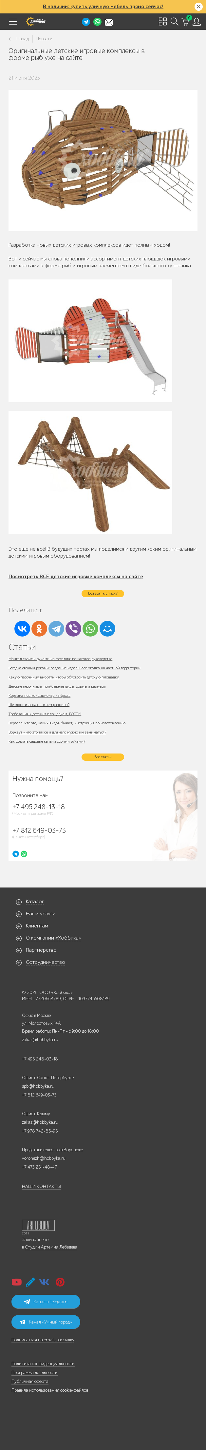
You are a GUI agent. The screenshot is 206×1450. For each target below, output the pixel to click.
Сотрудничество (45, 962)
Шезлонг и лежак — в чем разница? (39, 704)
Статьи (22, 646)
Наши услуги (40, 914)
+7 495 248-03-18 (40, 1059)
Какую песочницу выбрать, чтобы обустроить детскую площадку (64, 677)
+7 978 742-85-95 (40, 1131)
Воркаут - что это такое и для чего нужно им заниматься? (57, 732)
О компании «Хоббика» (53, 938)
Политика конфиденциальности (43, 1363)
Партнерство (41, 950)
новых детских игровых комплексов (79, 245)
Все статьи (103, 756)
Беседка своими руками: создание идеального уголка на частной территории (74, 668)
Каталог (35, 902)
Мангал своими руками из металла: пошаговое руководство (60, 659)
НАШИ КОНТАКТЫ (41, 1186)
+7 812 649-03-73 (39, 1095)
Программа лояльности (34, 1372)
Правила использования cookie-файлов (49, 1390)
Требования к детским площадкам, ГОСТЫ (45, 714)
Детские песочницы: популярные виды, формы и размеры (57, 686)
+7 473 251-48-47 (39, 1167)
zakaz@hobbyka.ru (40, 1039)
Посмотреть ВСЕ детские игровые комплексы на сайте (76, 577)
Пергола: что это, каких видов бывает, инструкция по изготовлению (67, 723)
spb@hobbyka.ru (38, 1086)
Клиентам (37, 926)
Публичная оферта (29, 1381)
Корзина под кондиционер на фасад (39, 695)
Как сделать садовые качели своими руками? (47, 741)
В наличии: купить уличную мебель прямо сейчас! (103, 7)
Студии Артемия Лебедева (51, 1247)
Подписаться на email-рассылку (42, 1340)
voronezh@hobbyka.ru (44, 1158)
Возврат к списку (103, 593)
